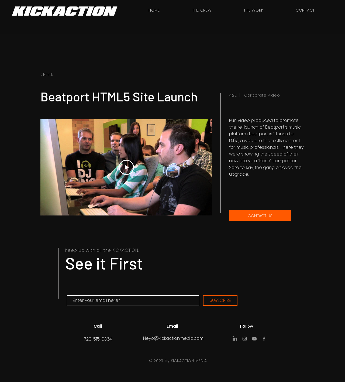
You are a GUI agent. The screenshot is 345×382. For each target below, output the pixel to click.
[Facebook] (264, 339)
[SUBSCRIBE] (220, 300)
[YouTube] (254, 339)
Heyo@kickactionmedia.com (173, 338)
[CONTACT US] (260, 215)
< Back (47, 75)
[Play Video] (126, 167)
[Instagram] (244, 339)
